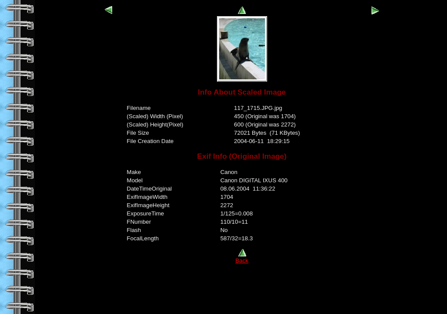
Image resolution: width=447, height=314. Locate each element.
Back (241, 258)
